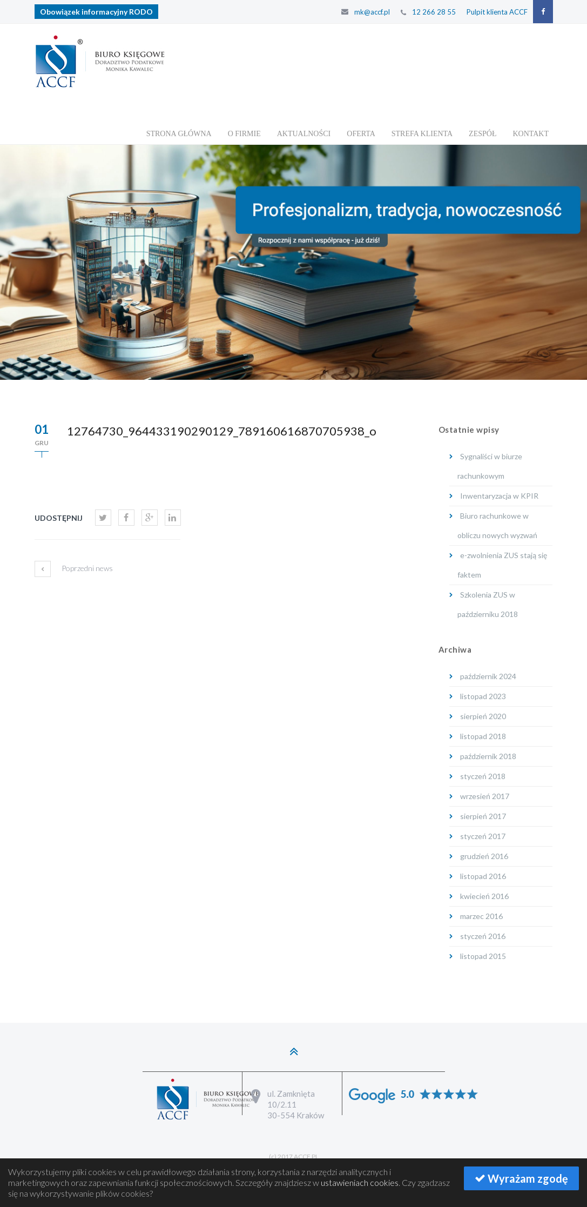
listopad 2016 (483, 876)
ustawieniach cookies (360, 1182)
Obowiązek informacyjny (96, 11)
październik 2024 (488, 676)
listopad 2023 (483, 696)
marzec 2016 (481, 916)
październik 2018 (488, 756)
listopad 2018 (483, 736)
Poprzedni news (74, 579)
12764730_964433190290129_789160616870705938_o (221, 431)
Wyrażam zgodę (521, 1178)
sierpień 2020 (483, 716)
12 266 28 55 (434, 12)
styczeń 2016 (482, 936)
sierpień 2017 (483, 816)
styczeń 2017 (482, 836)
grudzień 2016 (484, 856)
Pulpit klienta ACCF (497, 12)
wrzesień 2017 (484, 796)
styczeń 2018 (482, 776)
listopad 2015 (483, 956)
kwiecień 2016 (484, 896)
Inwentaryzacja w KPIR (499, 495)
